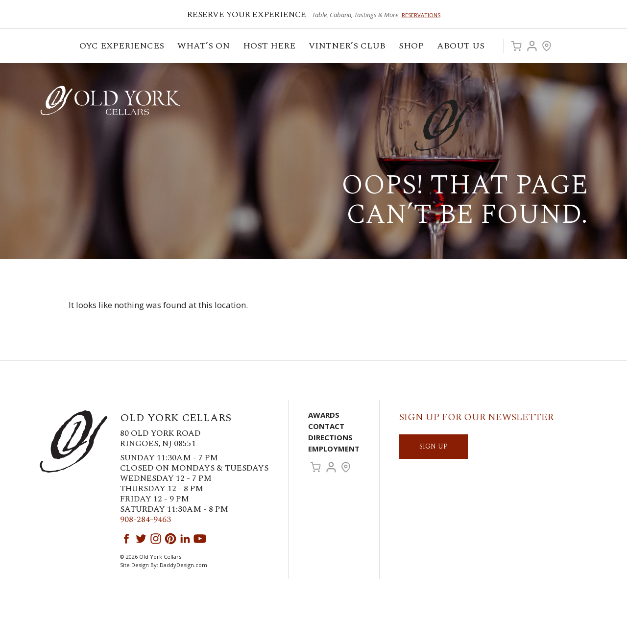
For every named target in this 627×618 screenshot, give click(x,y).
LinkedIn (185, 538)
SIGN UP (433, 446)
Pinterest (170, 538)
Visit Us (546, 46)
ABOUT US (461, 47)
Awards (323, 415)
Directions (330, 437)
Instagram (155, 538)
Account (532, 46)
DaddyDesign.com (183, 565)
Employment (334, 448)
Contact (326, 426)
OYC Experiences (122, 47)
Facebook (126, 538)
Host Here (270, 47)
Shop (412, 47)
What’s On (204, 47)
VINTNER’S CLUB (348, 47)
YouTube (199, 538)
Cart (516, 46)
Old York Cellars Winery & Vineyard (110, 100)
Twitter (141, 538)
